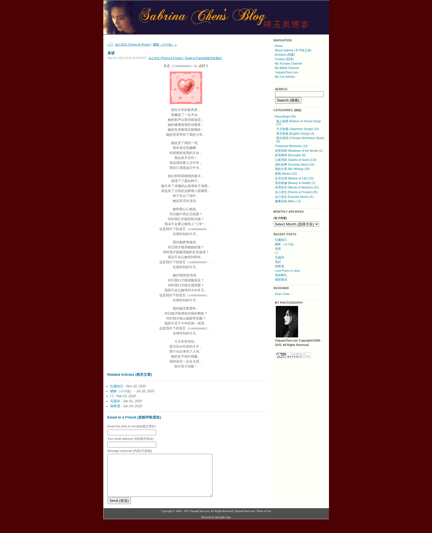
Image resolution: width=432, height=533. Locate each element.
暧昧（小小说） (121, 391)
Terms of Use (263, 519)
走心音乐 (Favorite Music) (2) (294, 196)
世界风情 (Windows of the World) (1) (299, 150)
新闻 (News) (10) (286, 173)
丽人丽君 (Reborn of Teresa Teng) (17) (298, 122)
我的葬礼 (281, 275)
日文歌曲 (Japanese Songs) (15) (297, 128)
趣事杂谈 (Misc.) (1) (288, 201)
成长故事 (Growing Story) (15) (294, 164)
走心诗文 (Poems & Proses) (133, 44)
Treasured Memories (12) (291, 146)
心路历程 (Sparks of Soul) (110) (296, 159)
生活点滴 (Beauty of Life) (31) (294, 178)
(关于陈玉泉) (302, 50)
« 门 (110, 44)
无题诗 (115, 401)
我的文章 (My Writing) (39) (292, 168)
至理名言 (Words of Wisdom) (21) (297, 187)
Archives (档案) (285, 54)
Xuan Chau (282, 293)
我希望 (115, 406)
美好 (278, 261)
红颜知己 (116, 386)
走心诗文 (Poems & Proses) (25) (296, 192)
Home (279, 45)
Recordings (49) (285, 116)
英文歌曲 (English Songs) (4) (295, 133)
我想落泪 (281, 279)
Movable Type (223, 525)
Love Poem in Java (287, 270)
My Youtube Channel (288, 63)
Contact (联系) (284, 59)
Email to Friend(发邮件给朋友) (203, 58)
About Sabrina (284, 50)
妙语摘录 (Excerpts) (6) (290, 155)
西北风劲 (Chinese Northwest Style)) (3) (300, 139)
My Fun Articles (285, 76)
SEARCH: (281, 89)
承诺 (278, 248)
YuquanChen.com (286, 72)
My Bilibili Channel (287, 68)
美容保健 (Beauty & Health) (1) (295, 183)
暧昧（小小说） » (165, 44)
